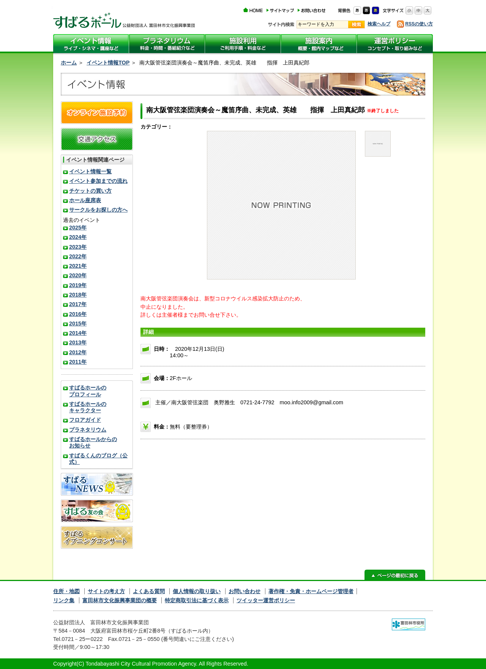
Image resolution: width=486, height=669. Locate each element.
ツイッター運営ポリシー (266, 600)
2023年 (78, 247)
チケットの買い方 (90, 191)
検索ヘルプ (379, 24)
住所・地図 (66, 591)
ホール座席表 (85, 200)
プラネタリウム (87, 430)
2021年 (78, 266)
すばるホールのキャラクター (87, 407)
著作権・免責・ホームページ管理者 (310, 591)
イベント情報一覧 (90, 171)
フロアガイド (85, 420)
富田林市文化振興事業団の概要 (119, 600)
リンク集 (63, 600)
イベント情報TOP (108, 63)
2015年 (78, 323)
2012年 (78, 352)
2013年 (78, 342)
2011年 (78, 362)
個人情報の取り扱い (197, 591)
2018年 (78, 295)
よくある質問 (149, 591)
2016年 (78, 314)
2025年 (78, 228)
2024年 (78, 237)
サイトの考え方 (106, 591)
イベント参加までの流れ (98, 181)
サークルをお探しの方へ (98, 210)
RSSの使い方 (419, 24)
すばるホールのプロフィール (87, 391)
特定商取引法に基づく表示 (197, 600)
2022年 (78, 256)
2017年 (78, 304)
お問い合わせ (244, 591)
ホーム (69, 63)
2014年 (78, 333)
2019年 (78, 285)
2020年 (78, 275)
